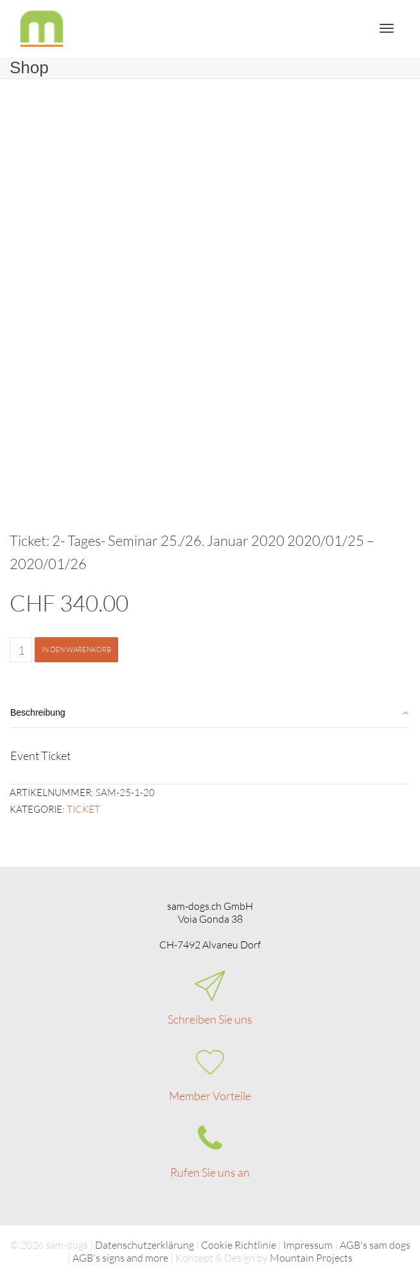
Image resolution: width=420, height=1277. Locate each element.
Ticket (83, 809)
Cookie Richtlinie (238, 1244)
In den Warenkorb (76, 649)
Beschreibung (38, 712)
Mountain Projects (311, 1257)
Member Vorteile (210, 1096)
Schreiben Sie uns (210, 1019)
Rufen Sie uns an (210, 1172)
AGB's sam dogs (375, 1244)
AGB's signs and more (120, 1257)
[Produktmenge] (21, 649)
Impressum (308, 1244)
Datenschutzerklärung (144, 1244)
